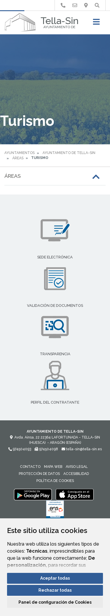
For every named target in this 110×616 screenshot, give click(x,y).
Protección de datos (39, 474)
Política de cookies (55, 481)
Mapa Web (53, 467)
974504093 (19, 449)
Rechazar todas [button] (55, 590)
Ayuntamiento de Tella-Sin (69, 153)
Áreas (17, 158)
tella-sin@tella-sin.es (82, 449)
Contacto (30, 467)
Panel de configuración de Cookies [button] (55, 602)
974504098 (46, 449)
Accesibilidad (76, 474)
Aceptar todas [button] (55, 578)
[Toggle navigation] (96, 24)
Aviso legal (77, 467)
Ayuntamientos (19, 153)
